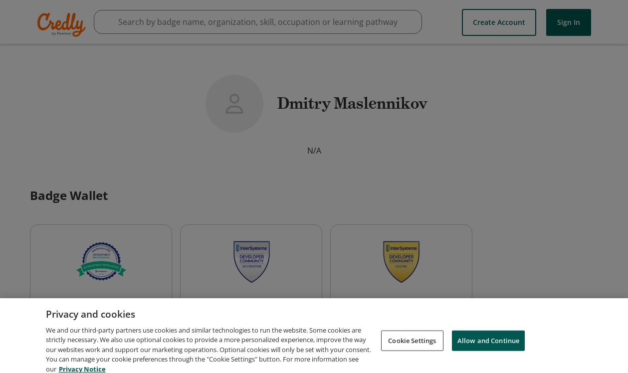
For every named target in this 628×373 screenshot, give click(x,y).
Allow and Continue (488, 359)
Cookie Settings (412, 359)
